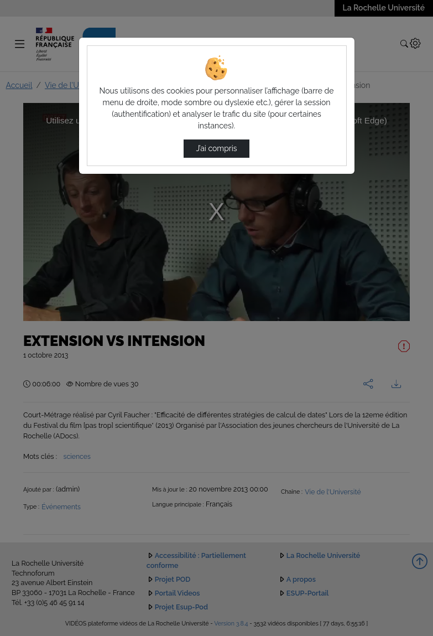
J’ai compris (216, 148)
